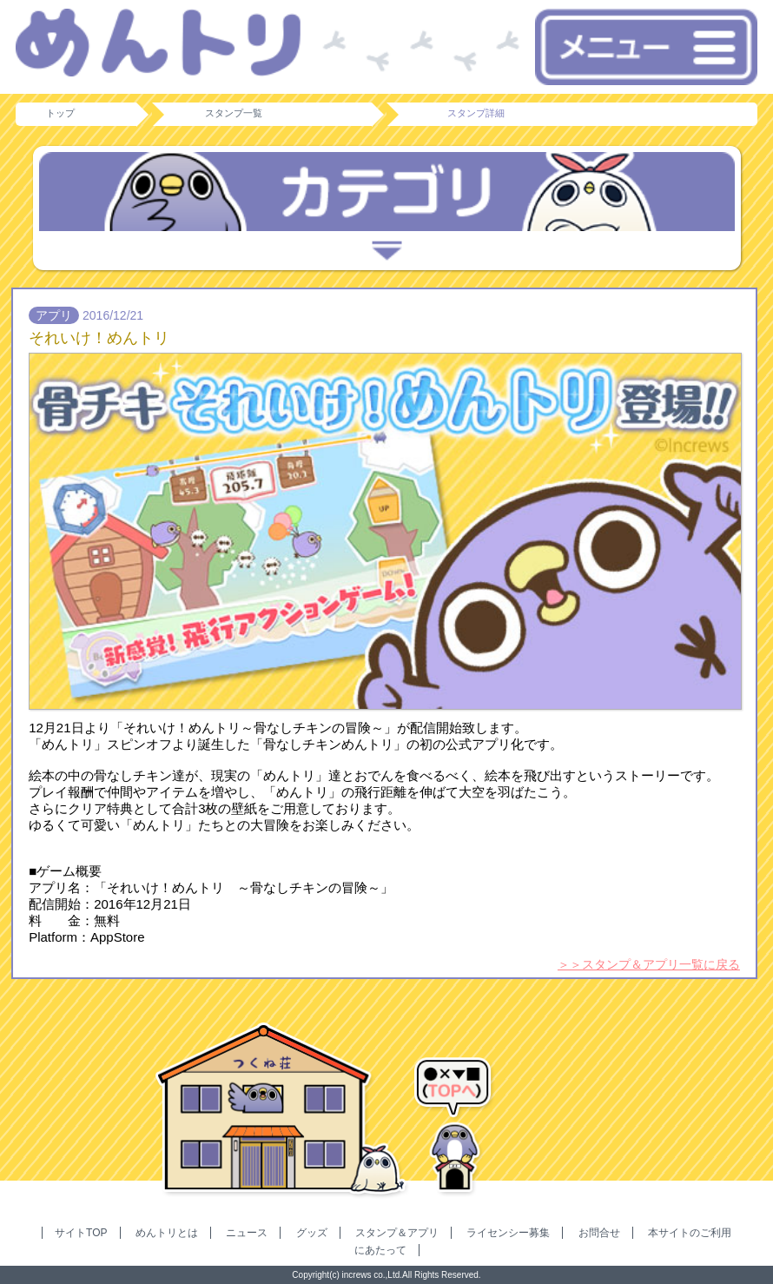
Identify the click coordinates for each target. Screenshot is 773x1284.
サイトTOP (81, 1233)
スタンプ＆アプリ (397, 1233)
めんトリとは (166, 1233)
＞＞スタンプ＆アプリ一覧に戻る (649, 964)
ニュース (247, 1233)
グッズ (311, 1233)
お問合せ (599, 1233)
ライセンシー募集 (508, 1233)
